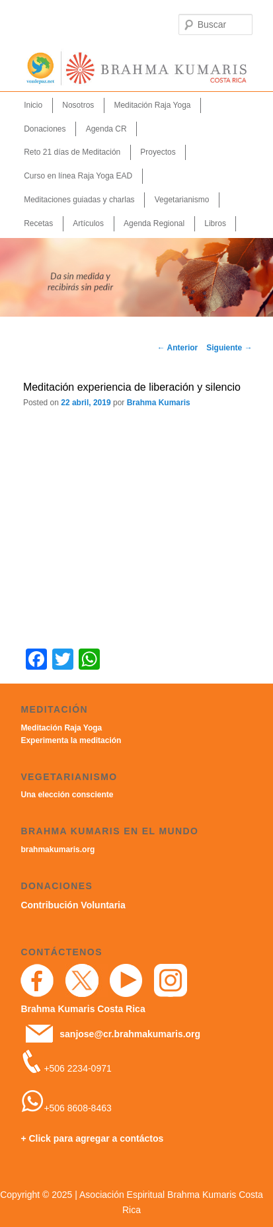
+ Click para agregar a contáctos (91, 1138)
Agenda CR (106, 129)
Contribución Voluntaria (72, 905)
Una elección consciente (66, 794)
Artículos (88, 223)
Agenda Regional (154, 223)
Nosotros (78, 105)
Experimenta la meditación (70, 740)
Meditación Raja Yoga (152, 105)
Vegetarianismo (182, 199)
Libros (215, 223)
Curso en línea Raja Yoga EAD (78, 175)
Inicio (33, 105)
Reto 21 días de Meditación (72, 152)
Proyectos (157, 152)
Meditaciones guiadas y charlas (79, 199)
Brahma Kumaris (158, 402)
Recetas (38, 223)
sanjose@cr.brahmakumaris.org (129, 1034)
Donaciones (44, 129)
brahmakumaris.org (57, 849)
